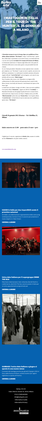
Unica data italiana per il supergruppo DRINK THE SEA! (20, 278)
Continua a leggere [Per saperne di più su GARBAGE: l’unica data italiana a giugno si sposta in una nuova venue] (8, 379)
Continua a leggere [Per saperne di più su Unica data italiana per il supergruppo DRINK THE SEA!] (8, 289)
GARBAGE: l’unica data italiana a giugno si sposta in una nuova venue (19, 367)
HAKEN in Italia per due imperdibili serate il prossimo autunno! (20, 211)
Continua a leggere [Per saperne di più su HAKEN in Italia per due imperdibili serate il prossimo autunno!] (8, 222)
